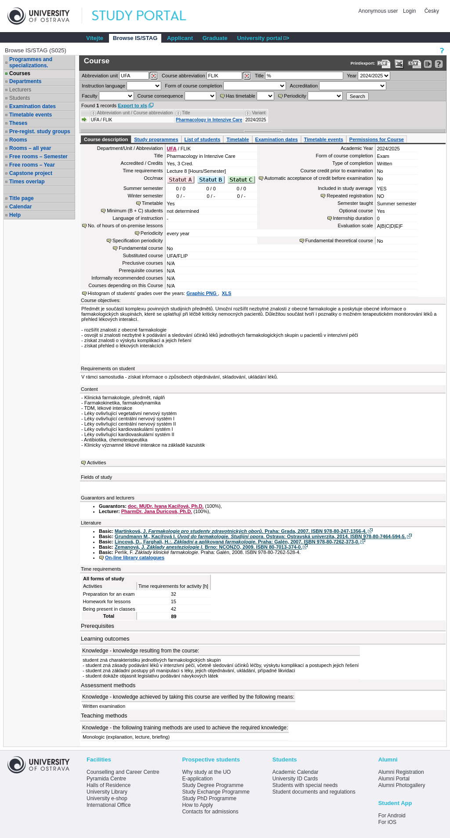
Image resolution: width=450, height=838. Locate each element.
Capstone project (30, 173)
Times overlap (26, 182)
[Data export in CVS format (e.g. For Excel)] (414, 64)
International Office (109, 805)
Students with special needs (305, 785)
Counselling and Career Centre (123, 772)
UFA (172, 148)
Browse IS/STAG (135, 38)
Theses (18, 123)
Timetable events (30, 115)
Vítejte (94, 38)
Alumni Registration (401, 772)
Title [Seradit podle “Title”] (186, 112)
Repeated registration (350, 195)
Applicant (180, 38)
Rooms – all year (30, 148)
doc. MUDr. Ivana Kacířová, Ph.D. (165, 506)
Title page (21, 198)
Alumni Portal (394, 779)
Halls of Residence (109, 785)
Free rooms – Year (32, 165)
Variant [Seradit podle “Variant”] (258, 112)
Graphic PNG (202, 293)
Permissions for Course (376, 139)
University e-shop (107, 798)
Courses (19, 73)
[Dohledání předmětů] (246, 76)
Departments (25, 81)
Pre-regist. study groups (39, 131)
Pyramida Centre (106, 779)
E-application (197, 779)
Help (15, 215)
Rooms (18, 140)
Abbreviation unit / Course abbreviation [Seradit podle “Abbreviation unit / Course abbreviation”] (135, 112)
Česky (432, 11)
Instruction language (103, 85)
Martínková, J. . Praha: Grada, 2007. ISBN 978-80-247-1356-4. (241, 531)
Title (259, 75)
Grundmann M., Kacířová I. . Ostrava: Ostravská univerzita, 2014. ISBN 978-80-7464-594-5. (260, 536)
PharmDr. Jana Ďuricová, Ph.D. (156, 511)
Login (409, 11)
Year (351, 75)
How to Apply (197, 805)
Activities (96, 462)
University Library (107, 792)
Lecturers (20, 90)
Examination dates (32, 106)
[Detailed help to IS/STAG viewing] (438, 64)
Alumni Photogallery (401, 785)
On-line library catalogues (134, 557)
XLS (226, 293)
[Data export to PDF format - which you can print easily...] (384, 64)
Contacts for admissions (210, 812)
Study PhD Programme (209, 798)
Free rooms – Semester (38, 156)
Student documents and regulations (314, 792)
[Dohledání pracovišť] (153, 76)
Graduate (215, 38)
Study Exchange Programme (215, 792)
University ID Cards (295, 779)
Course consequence (160, 95)
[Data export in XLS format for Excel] (399, 64)
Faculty (89, 95)
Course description (106, 139)
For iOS (387, 822)
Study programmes (156, 139)
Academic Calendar (295, 772)
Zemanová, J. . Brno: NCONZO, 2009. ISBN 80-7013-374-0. (208, 547)
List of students (203, 139)
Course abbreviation (183, 75)
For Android (392, 815)
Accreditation (304, 85)
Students (19, 98)
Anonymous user (379, 11)
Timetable (237, 139)
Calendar (20, 207)
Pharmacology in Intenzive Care (209, 119)
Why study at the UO (206, 772)
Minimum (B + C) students (135, 210)
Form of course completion (193, 85)
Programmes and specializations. (30, 62)
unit (100, 75)
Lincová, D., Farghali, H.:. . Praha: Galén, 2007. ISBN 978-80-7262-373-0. (237, 541)
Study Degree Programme (212, 785)
